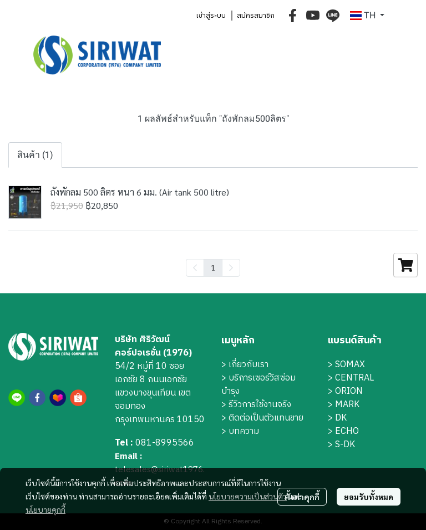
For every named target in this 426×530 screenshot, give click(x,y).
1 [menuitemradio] (213, 267)
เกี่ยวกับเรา (248, 364)
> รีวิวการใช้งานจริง (256, 404)
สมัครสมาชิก (256, 15)
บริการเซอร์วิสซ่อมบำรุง (258, 385)
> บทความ (240, 431)
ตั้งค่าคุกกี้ (302, 497)
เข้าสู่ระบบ (211, 15)
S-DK (345, 444)
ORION (349, 391)
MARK (347, 404)
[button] (367, 15)
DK (341, 418)
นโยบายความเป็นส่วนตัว (248, 496)
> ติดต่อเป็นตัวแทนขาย (262, 418)
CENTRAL (354, 378)
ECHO (347, 431)
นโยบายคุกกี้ (45, 509)
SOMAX (350, 364)
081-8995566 (164, 443)
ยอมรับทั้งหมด (368, 497)
